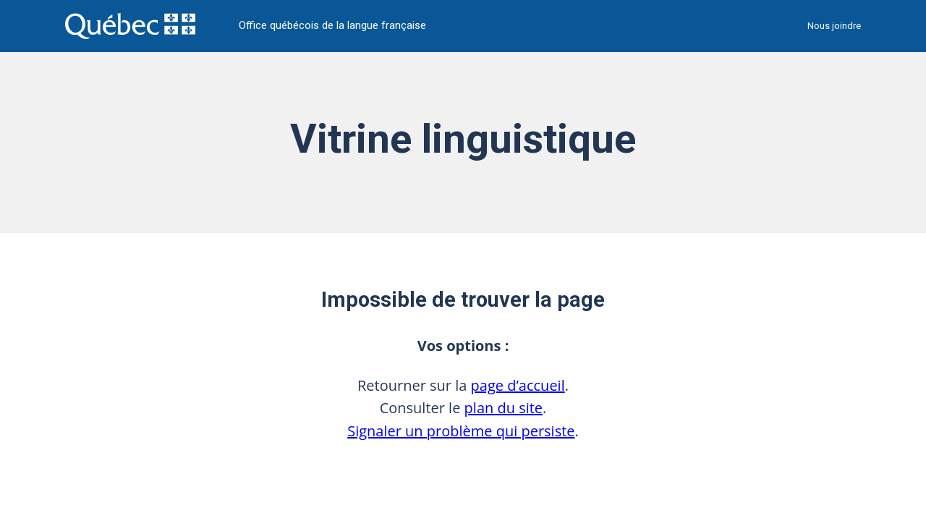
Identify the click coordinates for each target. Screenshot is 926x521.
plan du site (503, 408)
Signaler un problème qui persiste (460, 431)
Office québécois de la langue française (332, 26)
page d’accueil (518, 385)
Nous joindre (834, 25)
